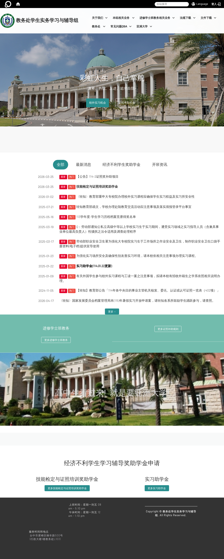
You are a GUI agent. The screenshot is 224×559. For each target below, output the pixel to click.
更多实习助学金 (157, 488)
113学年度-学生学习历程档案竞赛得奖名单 (106, 216)
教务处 (98, 26)
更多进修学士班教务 (56, 340)
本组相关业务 (123, 18)
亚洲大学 (144, 26)
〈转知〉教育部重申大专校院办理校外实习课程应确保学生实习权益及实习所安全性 (135, 196)
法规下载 (187, 18)
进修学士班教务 (56, 328)
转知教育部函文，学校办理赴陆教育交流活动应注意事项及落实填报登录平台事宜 (133, 206)
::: (80, 10)
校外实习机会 (97, 102)
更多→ (112, 311)
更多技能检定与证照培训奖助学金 (67, 488)
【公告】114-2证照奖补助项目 (97, 176)
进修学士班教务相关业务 (157, 18)
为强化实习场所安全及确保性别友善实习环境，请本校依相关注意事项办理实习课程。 (137, 255)
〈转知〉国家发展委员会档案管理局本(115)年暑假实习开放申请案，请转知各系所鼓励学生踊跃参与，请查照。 (137, 300)
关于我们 (100, 18)
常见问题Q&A (121, 26)
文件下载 (208, 18)
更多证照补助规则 (168, 329)
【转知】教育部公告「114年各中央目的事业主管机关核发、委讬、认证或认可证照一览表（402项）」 (148, 290)
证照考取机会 (126, 102)
